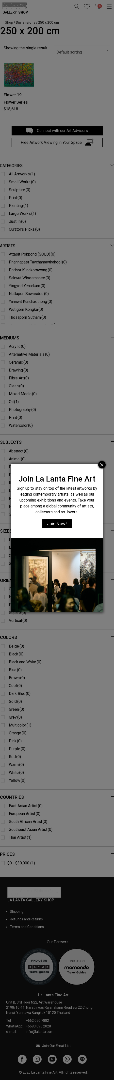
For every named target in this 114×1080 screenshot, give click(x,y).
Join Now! (57, 523)
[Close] (102, 464)
